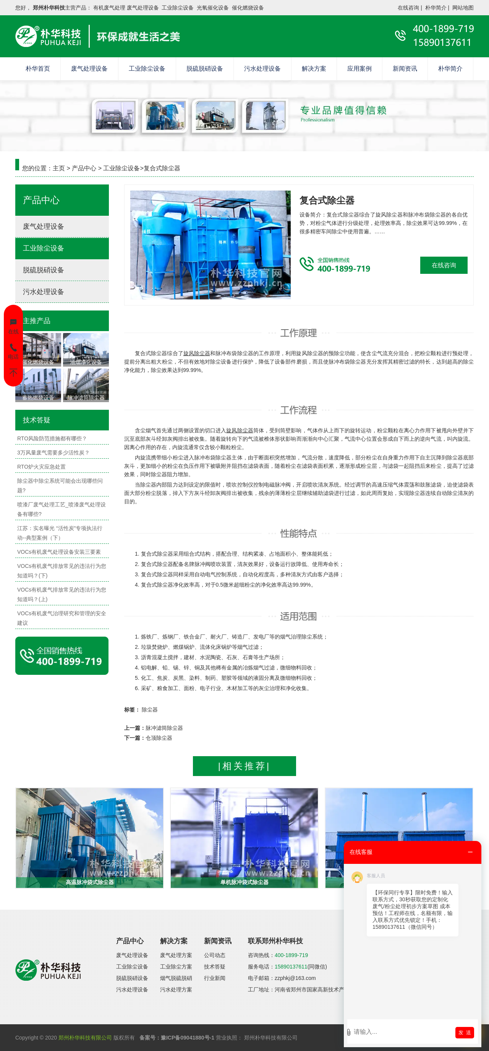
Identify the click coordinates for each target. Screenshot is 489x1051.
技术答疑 (214, 967)
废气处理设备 (89, 68)
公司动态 (214, 955)
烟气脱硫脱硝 (176, 978)
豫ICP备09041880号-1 (187, 1038)
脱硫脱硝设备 (204, 68)
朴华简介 (436, 8)
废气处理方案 (176, 955)
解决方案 (314, 68)
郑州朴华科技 (49, 8)
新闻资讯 (405, 68)
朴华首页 (38, 68)
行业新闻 (214, 978)
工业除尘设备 (147, 68)
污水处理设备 (262, 68)
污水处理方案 (176, 989)
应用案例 (359, 68)
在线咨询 (408, 8)
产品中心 (84, 168)
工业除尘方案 (176, 967)
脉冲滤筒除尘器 (164, 728)
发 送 (464, 1032)
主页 (59, 168)
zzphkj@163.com (295, 978)
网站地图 (463, 8)
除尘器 (150, 710)
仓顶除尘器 (159, 738)
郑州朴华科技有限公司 (85, 1038)
